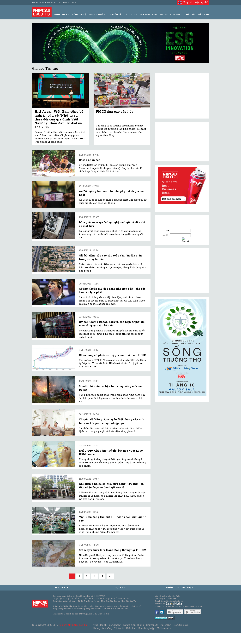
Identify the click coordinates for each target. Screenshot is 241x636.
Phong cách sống (102, 628)
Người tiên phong (133, 624)
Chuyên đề (114, 14)
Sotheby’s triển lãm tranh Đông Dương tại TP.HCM (112, 550)
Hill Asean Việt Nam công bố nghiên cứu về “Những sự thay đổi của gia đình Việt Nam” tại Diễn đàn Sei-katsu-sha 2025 (59, 119)
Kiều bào (131, 628)
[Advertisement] (182, 270)
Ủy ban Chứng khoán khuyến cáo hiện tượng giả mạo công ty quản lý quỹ (112, 323)
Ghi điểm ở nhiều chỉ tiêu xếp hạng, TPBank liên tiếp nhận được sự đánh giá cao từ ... (111, 485)
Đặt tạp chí (201, 2)
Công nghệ (115, 624)
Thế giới (189, 14)
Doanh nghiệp (146, 628)
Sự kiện (120, 587)
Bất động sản (148, 14)
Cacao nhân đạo (89, 160)
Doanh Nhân (96, 14)
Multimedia (164, 628)
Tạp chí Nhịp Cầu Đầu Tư (73, 624)
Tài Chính (130, 14)
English (185, 2)
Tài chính (165, 624)
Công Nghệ (79, 14)
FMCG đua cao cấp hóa (114, 111)
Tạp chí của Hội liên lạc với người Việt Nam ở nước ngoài (54, 2)
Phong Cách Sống (170, 14)
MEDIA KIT (61, 587)
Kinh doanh (100, 624)
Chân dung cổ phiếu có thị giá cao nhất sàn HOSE (112, 355)
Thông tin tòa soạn (179, 587)
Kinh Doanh (61, 14)
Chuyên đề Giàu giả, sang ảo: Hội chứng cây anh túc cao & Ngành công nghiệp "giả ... (111, 421)
